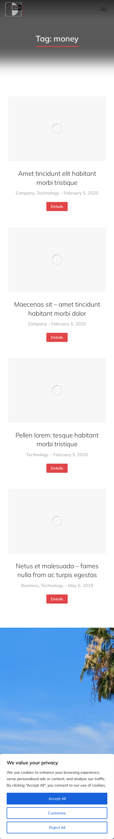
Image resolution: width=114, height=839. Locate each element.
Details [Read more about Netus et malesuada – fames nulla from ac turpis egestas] (57, 599)
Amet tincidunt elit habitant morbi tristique (57, 177)
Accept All (57, 798)
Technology (47, 193)
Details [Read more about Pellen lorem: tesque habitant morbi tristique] (57, 468)
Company (25, 193)
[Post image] (57, 128)
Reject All (57, 827)
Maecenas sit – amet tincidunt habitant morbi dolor (57, 308)
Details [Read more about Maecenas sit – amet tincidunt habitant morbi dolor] (57, 337)
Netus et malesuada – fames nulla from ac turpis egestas (57, 570)
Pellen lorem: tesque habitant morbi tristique (57, 439)
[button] (104, 9)
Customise (57, 813)
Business (30, 585)
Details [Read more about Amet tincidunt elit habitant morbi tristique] (57, 206)
